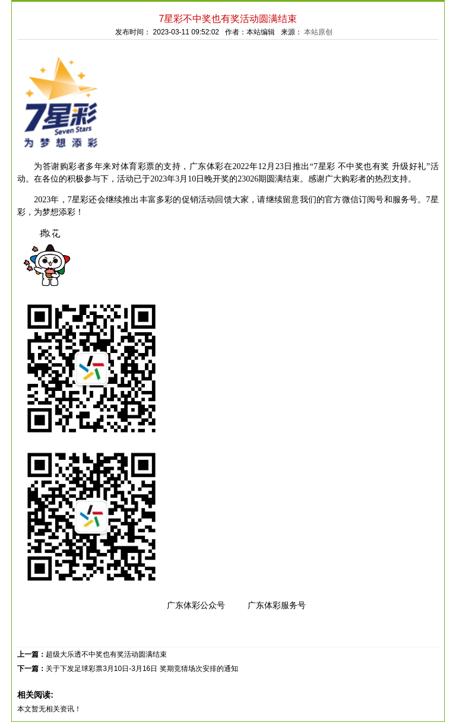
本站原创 (318, 32)
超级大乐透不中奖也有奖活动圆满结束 (106, 654)
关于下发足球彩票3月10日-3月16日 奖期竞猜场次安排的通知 (142, 668)
